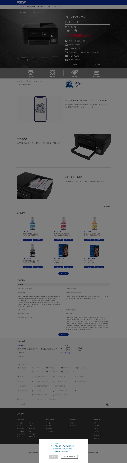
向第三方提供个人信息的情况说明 (63, 446)
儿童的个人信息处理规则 (60, 451)
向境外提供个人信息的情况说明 (62, 449)
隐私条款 (56, 443)
